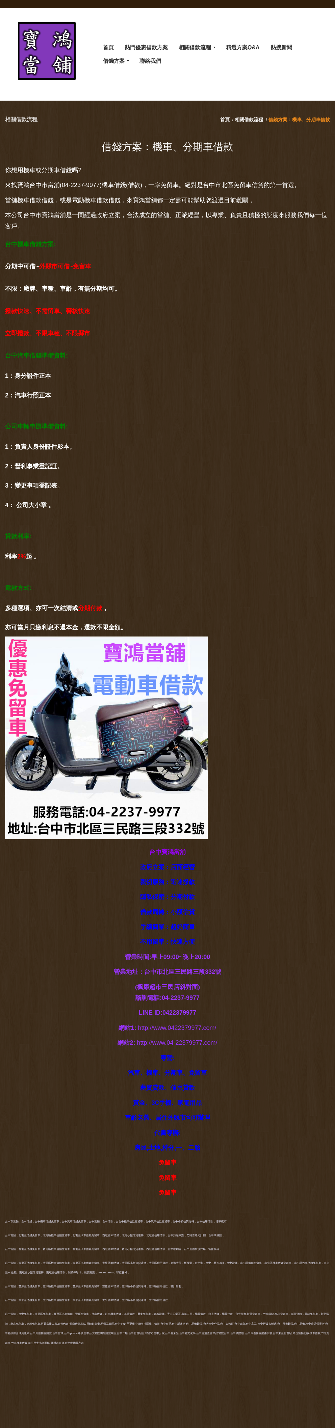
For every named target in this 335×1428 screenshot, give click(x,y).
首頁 (225, 119)
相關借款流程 (249, 119)
